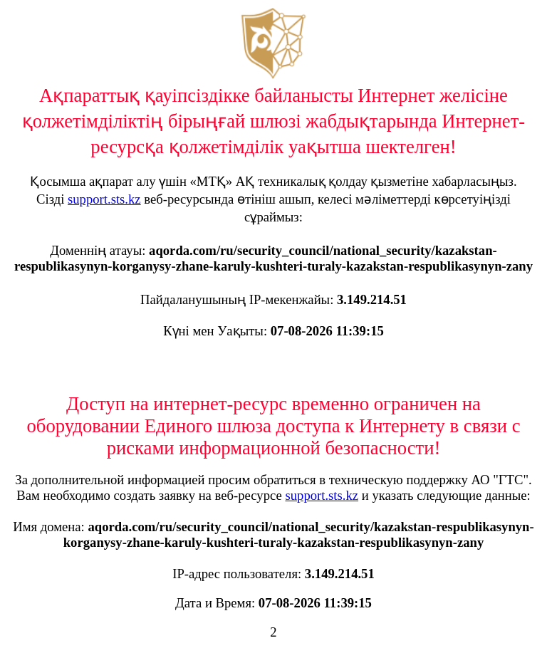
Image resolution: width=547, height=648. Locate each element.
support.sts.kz (104, 199)
